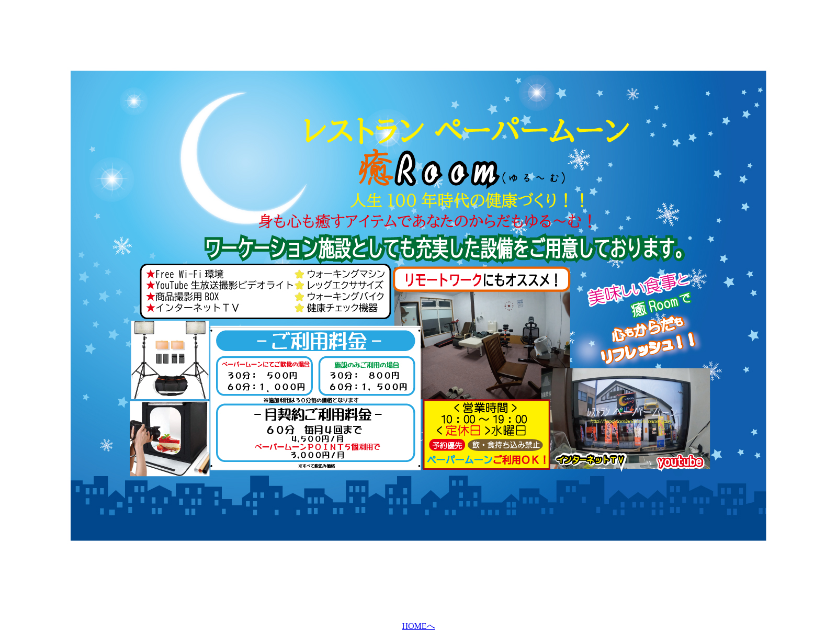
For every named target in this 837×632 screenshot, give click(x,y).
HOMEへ (418, 626)
